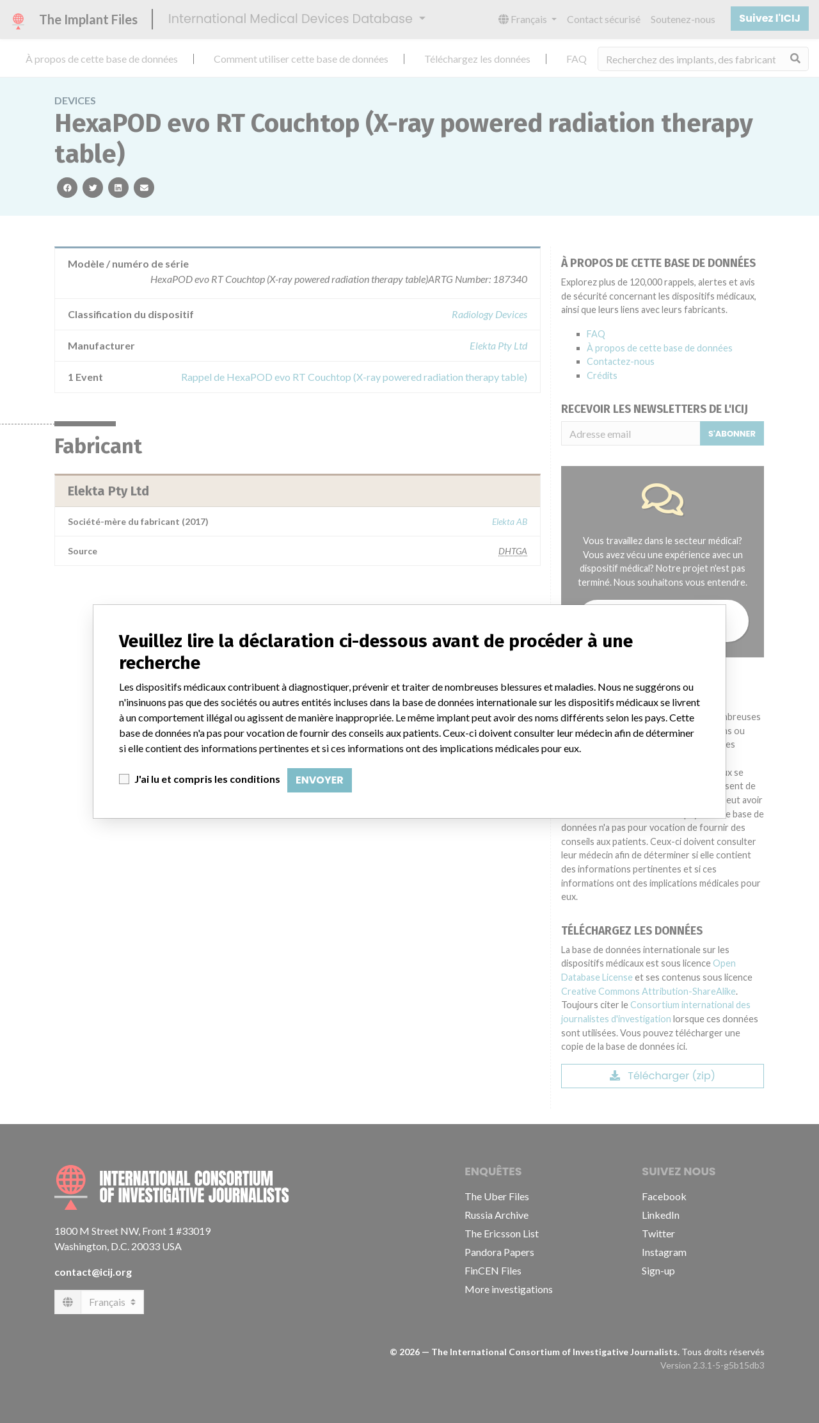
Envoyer (320, 780)
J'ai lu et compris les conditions (207, 779)
